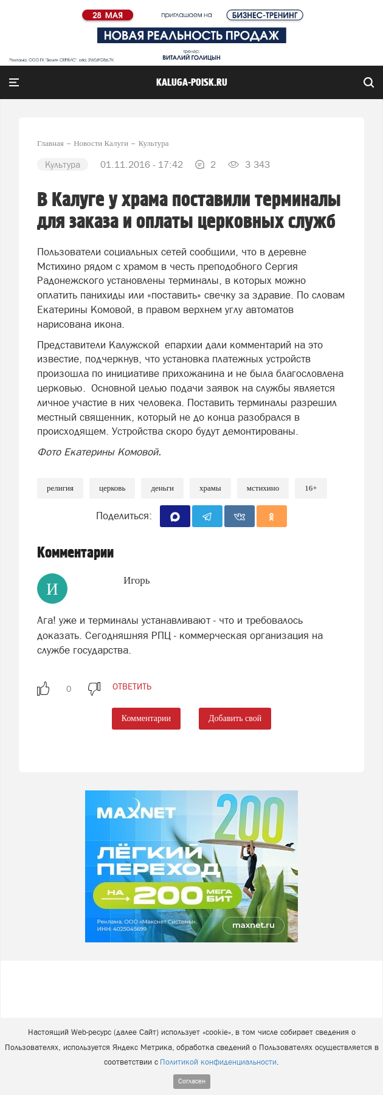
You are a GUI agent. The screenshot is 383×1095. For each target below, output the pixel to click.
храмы (210, 487)
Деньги (162, 487)
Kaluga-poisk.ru (191, 83)
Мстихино (263, 487)
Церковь (112, 487)
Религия (60, 487)
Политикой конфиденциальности (218, 1061)
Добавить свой (235, 718)
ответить (131, 686)
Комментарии (146, 718)
